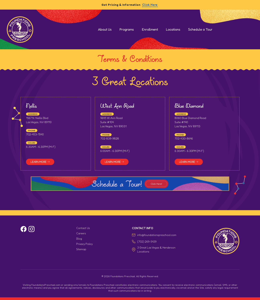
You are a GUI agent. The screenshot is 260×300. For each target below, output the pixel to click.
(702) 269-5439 (147, 241)
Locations (173, 29)
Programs (127, 29)
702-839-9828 (109, 139)
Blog (79, 238)
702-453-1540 (35, 135)
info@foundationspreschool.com (156, 235)
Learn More (40, 162)
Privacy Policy (84, 244)
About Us (105, 29)
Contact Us (83, 228)
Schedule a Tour (200, 29)
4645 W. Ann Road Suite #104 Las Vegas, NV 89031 (113, 122)
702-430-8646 (184, 139)
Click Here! (151, 184)
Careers (81, 233)
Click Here (150, 4)
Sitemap (81, 249)
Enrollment (150, 29)
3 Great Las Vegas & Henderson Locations (156, 249)
